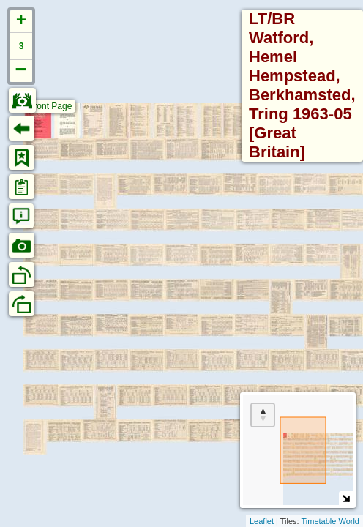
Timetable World (330, 521)
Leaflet (262, 521)
